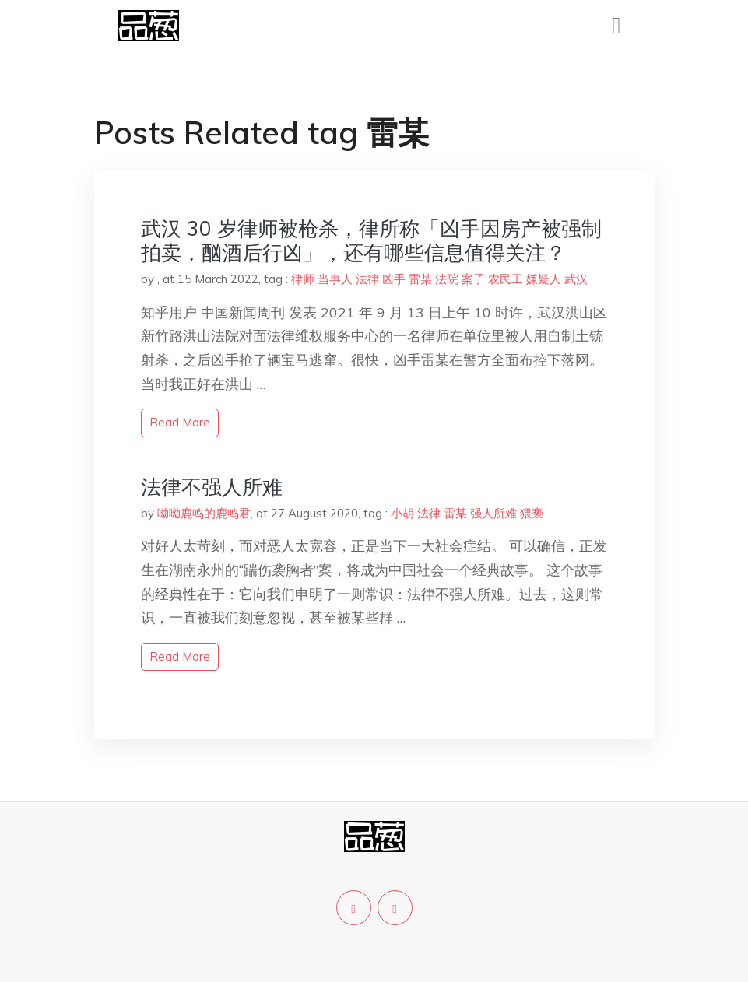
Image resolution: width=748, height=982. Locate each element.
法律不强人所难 (212, 487)
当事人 (335, 279)
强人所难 (493, 513)
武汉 (576, 279)
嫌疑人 (543, 279)
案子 (473, 279)
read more (179, 422)
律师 (302, 279)
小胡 (402, 513)
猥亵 (531, 513)
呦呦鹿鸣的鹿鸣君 (204, 513)
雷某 (420, 279)
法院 (446, 279)
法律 (367, 279)
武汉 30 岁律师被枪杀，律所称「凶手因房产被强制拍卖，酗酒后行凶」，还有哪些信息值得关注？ (371, 240)
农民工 (505, 279)
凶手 (394, 279)
